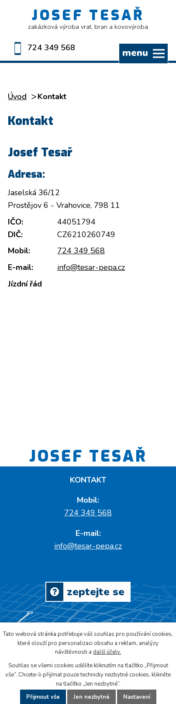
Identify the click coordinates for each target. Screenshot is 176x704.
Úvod (17, 96)
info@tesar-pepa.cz (91, 267)
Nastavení (136, 697)
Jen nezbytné (91, 697)
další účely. (107, 652)
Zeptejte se (85, 592)
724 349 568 (41, 47)
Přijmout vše (43, 697)
